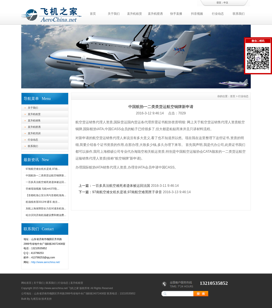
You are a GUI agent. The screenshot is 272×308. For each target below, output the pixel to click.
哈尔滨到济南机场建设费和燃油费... (46, 215)
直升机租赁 (134, 13)
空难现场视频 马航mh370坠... (42, 188)
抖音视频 (197, 13)
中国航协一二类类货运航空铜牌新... (46, 175)
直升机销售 (34, 120)
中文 (226, 2)
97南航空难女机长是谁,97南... (43, 168)
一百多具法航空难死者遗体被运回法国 (121, 185)
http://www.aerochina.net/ (45, 262)
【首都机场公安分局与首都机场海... (46, 195)
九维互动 (36, 298)
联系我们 (239, 13)
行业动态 (218, 13)
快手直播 (176, 13)
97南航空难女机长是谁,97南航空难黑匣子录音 (127, 192)
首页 (93, 13)
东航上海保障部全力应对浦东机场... (46, 208)
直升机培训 (34, 133)
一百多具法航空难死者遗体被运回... (46, 182)
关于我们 (114, 13)
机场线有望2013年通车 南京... (43, 201)
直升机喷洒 (155, 13)
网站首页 (26, 282)
